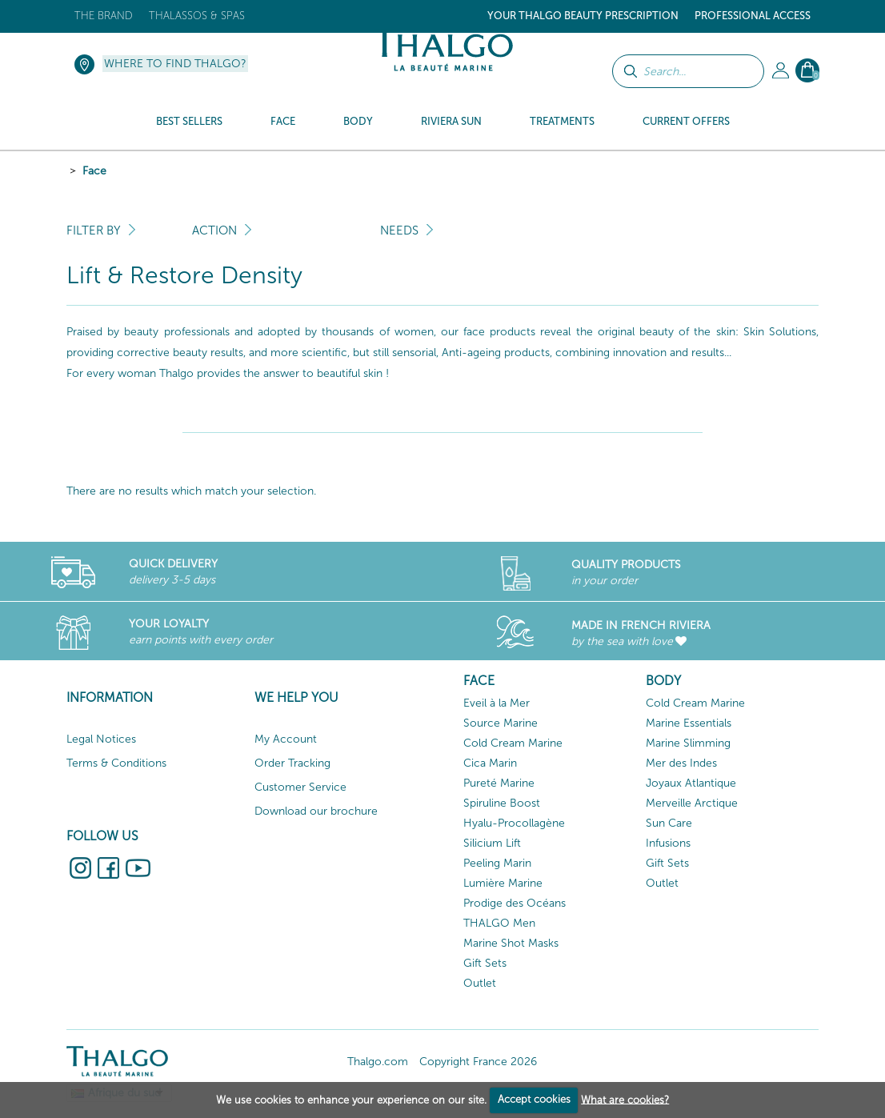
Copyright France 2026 (478, 1061)
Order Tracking (292, 763)
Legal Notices (101, 739)
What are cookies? (625, 1099)
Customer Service (300, 787)
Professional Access (753, 16)
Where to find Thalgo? (175, 63)
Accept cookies (534, 1099)
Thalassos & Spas (197, 16)
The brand (103, 16)
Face (94, 171)
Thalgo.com (377, 1061)
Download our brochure (316, 811)
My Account (285, 739)
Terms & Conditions (116, 763)
